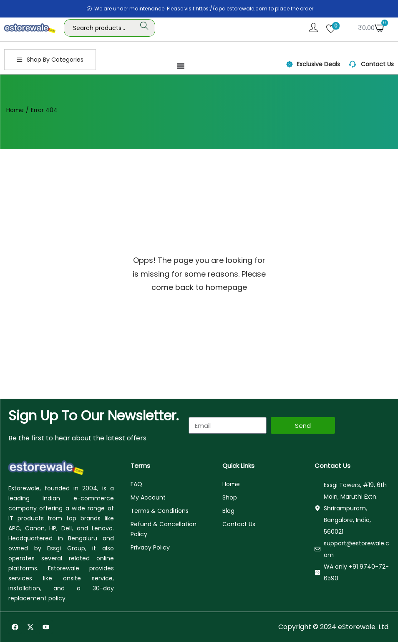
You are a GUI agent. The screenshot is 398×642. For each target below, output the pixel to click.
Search (144, 28)
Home (15, 110)
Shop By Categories (50, 59)
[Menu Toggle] (180, 66)
